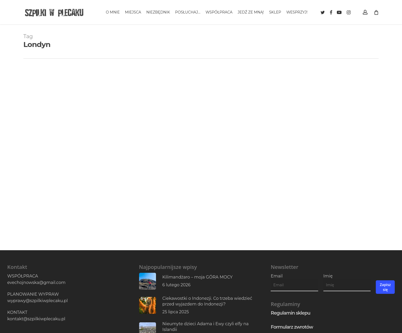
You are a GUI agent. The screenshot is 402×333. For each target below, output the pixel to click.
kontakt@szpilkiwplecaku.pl (36, 318)
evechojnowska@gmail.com (36, 282)
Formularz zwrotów (292, 327)
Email (277, 276)
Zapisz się (385, 287)
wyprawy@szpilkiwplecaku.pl (37, 300)
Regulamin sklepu (290, 313)
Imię (328, 276)
